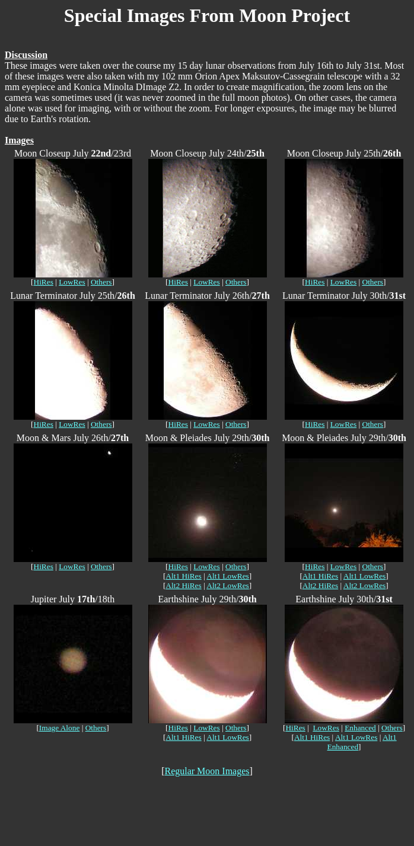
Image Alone (59, 727)
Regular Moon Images (206, 771)
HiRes (43, 281)
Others (101, 281)
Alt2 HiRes (183, 585)
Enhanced (360, 727)
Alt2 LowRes (227, 585)
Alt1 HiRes (183, 576)
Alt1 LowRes (227, 576)
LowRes (72, 281)
